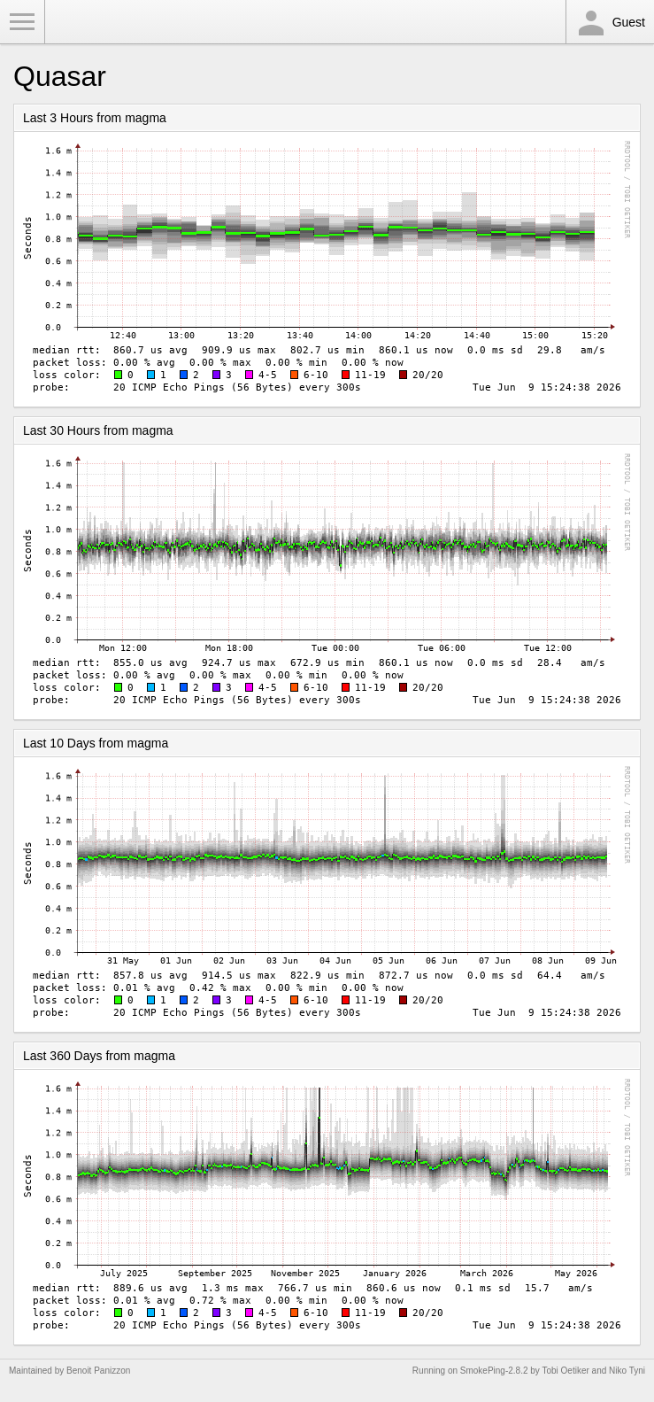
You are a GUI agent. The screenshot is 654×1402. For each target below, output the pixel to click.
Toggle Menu (22, 22)
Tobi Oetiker (565, 1370)
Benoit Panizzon (98, 1370)
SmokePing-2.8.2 (494, 1370)
